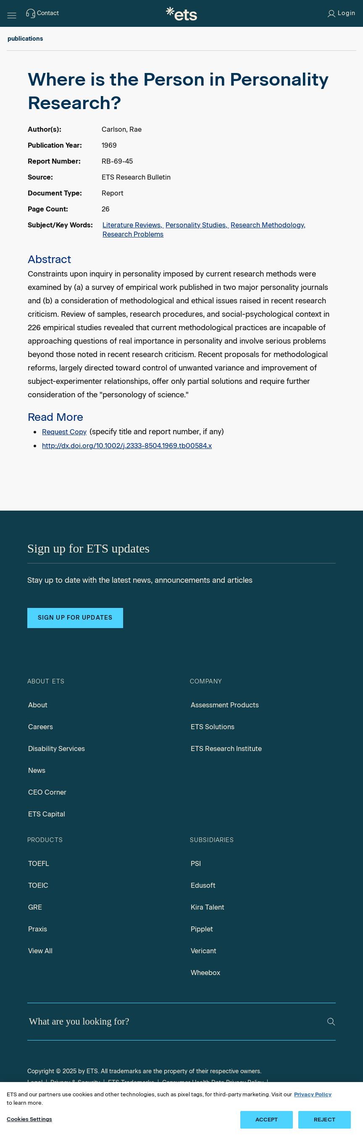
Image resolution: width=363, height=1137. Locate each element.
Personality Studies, (197, 225)
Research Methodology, (268, 225)
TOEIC (38, 885)
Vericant (203, 951)
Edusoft (203, 885)
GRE (35, 907)
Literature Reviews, (133, 225)
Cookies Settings (29, 1119)
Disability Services (56, 749)
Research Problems (133, 234)
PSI (196, 864)
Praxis (37, 929)
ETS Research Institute (226, 749)
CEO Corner (47, 792)
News (36, 771)
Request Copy (64, 432)
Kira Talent (207, 907)
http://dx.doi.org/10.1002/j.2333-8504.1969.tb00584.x (127, 446)
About (37, 705)
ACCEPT (266, 1119)
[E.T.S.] (181, 13)
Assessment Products (225, 705)
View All (40, 951)
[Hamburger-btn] (12, 13)
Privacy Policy (312, 1094)
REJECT (324, 1119)
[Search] (331, 1021)
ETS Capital (46, 814)
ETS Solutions (212, 727)
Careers (40, 727)
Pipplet (202, 929)
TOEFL (38, 864)
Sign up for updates (75, 617)
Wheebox (205, 973)
